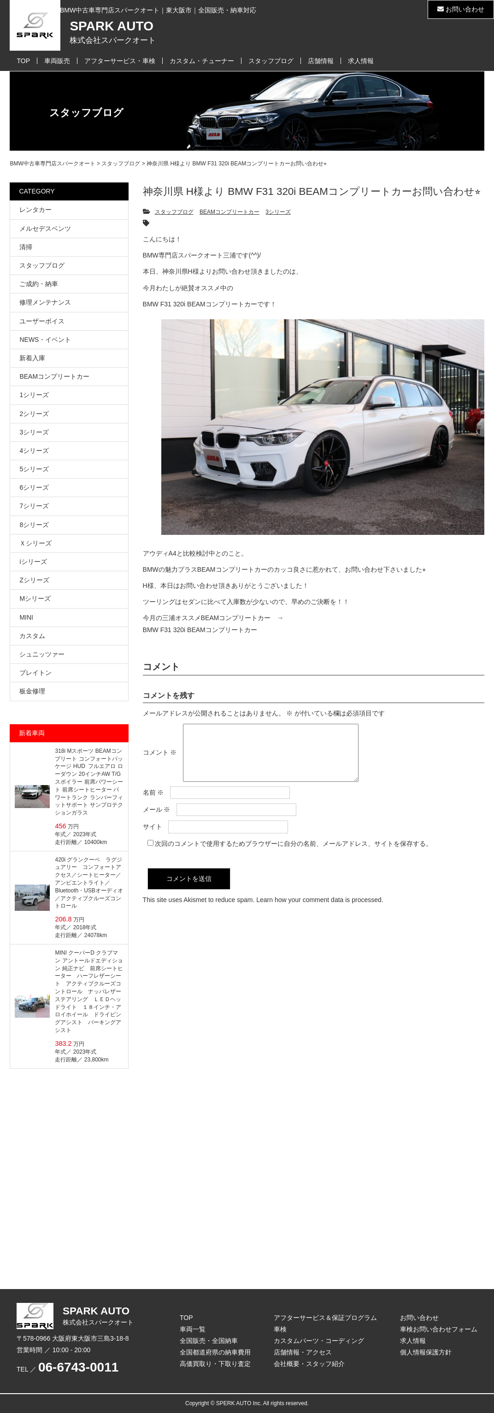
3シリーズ (278, 212)
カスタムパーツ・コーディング (319, 1340)
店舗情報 (321, 61)
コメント (160, 758)
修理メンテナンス (45, 302)
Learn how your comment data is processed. (319, 911)
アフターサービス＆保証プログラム (325, 1317)
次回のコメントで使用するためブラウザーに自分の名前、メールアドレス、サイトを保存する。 (293, 854)
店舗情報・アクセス (303, 1352)
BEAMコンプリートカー (229, 212)
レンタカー (35, 209)
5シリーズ (34, 469)
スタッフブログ (271, 61)
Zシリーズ (34, 580)
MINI (26, 617)
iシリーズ (33, 561)
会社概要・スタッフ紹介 (309, 1363)
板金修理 (32, 691)
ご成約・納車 (38, 283)
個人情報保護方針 (426, 1352)
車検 (280, 1329)
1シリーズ (34, 395)
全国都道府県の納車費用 (215, 1352)
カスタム (32, 635)
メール (157, 820)
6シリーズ (34, 487)
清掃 (25, 247)
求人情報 (361, 61)
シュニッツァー (42, 654)
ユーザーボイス (42, 321)
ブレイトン (35, 672)
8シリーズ (34, 524)
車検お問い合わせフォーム (438, 1329)
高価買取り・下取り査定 (215, 1363)
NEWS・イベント (45, 339)
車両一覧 (193, 1329)
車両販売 (57, 61)
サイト (152, 837)
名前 (153, 803)
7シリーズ (34, 506)
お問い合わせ (460, 9)
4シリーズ (34, 450)
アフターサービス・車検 (119, 61)
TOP (23, 61)
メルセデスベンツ (45, 228)
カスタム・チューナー (202, 61)
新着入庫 (32, 358)
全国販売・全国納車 (209, 1340)
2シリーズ (34, 413)
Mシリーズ (35, 598)
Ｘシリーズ (35, 543)
